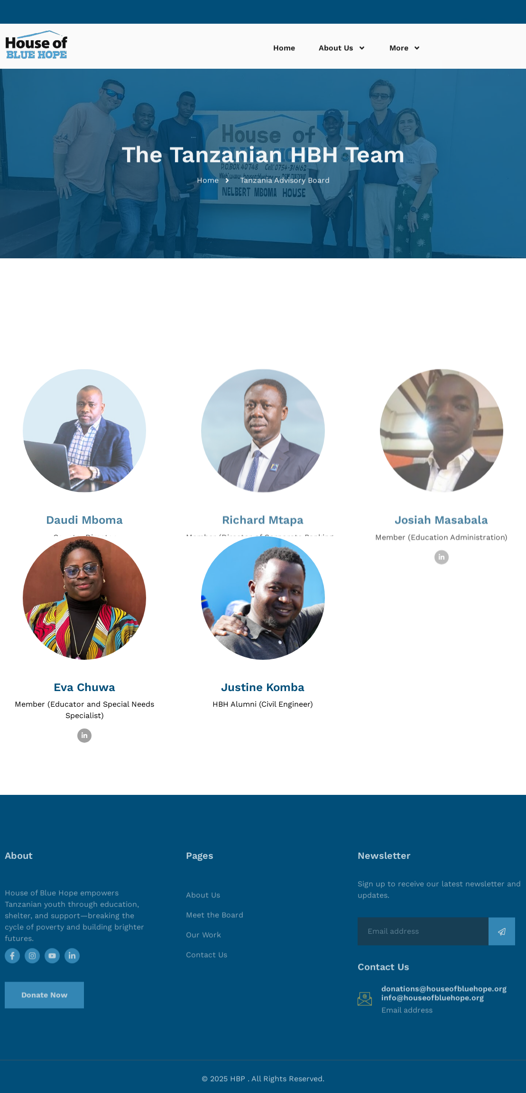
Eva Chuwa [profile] (84, 687)
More (405, 51)
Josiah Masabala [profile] (441, 565)
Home (284, 50)
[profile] (441, 553)
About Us (342, 51)
